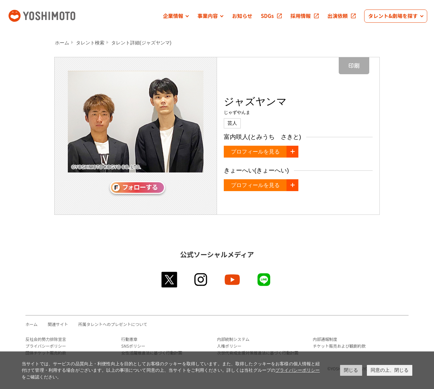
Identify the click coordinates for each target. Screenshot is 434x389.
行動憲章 (129, 339)
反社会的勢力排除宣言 (45, 339)
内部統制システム (233, 339)
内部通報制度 (325, 339)
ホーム (62, 42)
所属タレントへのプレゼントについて (112, 324)
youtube (233, 279)
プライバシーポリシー (45, 346)
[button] (176, 16)
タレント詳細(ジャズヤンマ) (141, 42)
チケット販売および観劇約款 (339, 346)
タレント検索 (90, 42)
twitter (170, 279)
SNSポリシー (133, 346)
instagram (201, 279)
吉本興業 (52, 15)
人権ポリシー (229, 346)
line (264, 279)
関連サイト (58, 324)
